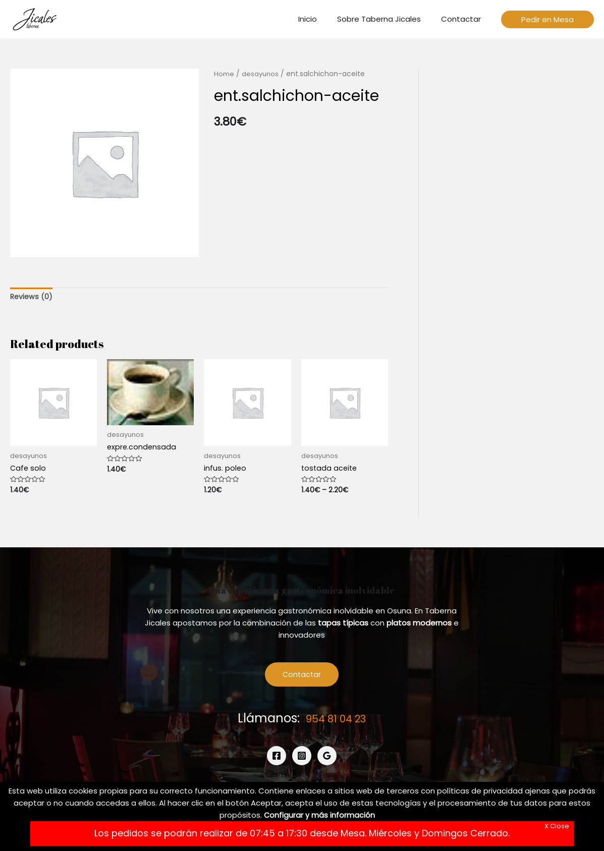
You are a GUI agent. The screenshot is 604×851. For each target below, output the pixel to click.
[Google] (327, 758)
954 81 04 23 (336, 720)
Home (224, 74)
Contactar (302, 676)
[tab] (32, 297)
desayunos (261, 74)
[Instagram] (301, 758)
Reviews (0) (32, 297)
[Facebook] (276, 758)
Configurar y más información (319, 815)
